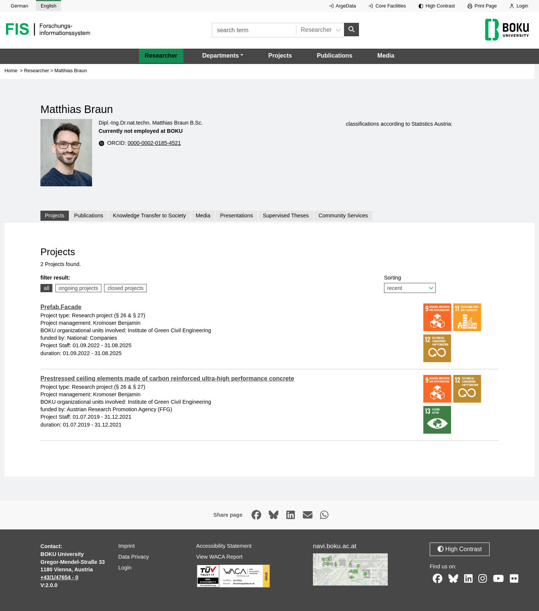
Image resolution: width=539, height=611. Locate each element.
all (46, 288)
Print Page (482, 6)
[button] (222, 56)
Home (11, 70)
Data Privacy (133, 557)
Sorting (410, 284)
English (49, 6)
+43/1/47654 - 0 (59, 577)
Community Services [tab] (343, 216)
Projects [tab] (54, 216)
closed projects (125, 288)
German (19, 6)
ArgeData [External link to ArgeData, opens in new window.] (342, 6)
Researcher (161, 55)
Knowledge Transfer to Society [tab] (149, 216)
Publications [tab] (88, 216)
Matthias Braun (70, 70)
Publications (334, 55)
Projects (280, 55)
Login (518, 6)
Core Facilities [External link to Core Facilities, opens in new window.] (387, 6)
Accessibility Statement (224, 546)
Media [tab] (203, 216)
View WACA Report (219, 557)
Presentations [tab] (236, 216)
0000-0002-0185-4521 (154, 143)
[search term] (254, 30)
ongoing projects (78, 288)
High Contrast (436, 6)
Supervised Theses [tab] (286, 216)
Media (385, 55)
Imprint (126, 546)
